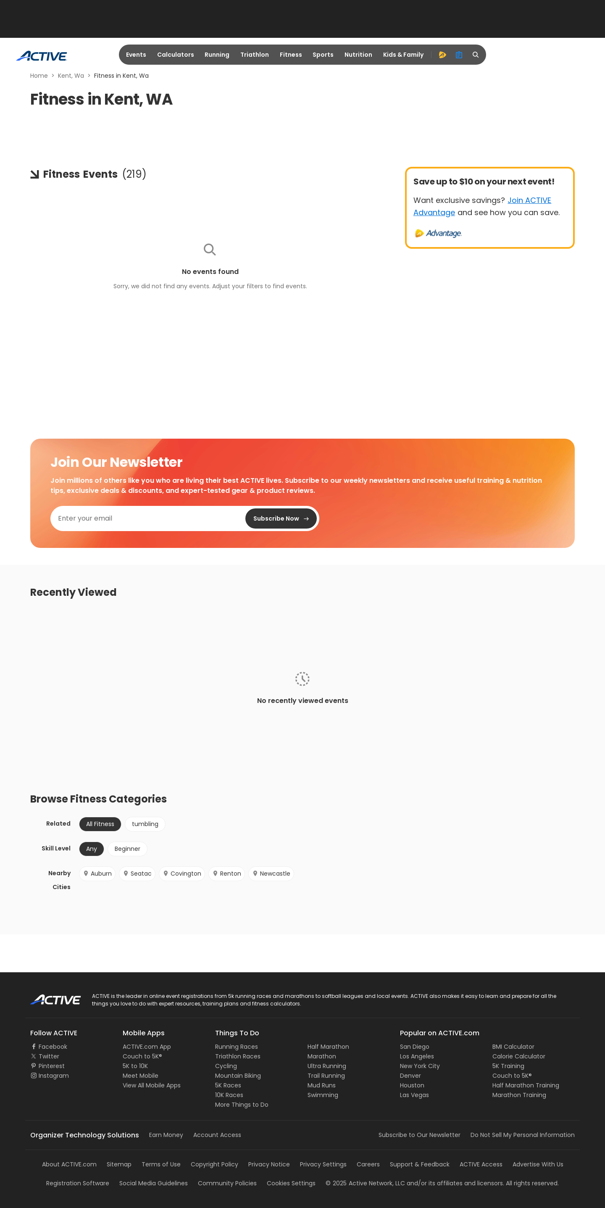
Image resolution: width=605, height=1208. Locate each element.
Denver (410, 1075)
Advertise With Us (538, 1164)
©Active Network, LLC (365, 1183)
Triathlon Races (237, 1056)
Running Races (236, 1046)
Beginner (127, 849)
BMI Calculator (513, 1046)
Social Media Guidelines (153, 1183)
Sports (323, 54)
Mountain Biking (238, 1075)
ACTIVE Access (481, 1164)
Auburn (97, 873)
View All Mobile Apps (152, 1085)
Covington (182, 873)
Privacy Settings (323, 1164)
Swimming (323, 1095)
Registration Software (77, 1183)
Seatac (137, 873)
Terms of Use (161, 1164)
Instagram (54, 1075)
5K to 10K (135, 1066)
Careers (368, 1164)
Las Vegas (414, 1095)
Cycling (226, 1066)
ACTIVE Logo (48, 996)
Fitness (291, 54)
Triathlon (254, 54)
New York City (420, 1066)
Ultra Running (327, 1066)
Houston (412, 1085)
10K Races (229, 1095)
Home (39, 75)
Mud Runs (322, 1085)
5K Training (508, 1066)
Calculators (175, 54)
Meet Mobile (140, 1075)
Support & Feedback (420, 1164)
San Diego (414, 1046)
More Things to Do (241, 1104)
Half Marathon (328, 1046)
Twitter (49, 1056)
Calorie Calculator (518, 1056)
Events (136, 54)
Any (91, 849)
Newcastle (271, 873)
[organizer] (459, 54)
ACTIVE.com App (147, 1046)
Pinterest (52, 1066)
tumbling (145, 824)
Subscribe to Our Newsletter (419, 1135)
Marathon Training (519, 1095)
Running (217, 54)
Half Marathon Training (525, 1085)
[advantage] (442, 54)
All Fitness (100, 824)
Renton (226, 873)
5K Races (228, 1085)
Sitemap (119, 1164)
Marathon (322, 1056)
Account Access (217, 1135)
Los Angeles (417, 1056)
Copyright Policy (214, 1164)
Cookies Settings (291, 1183)
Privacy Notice (269, 1164)
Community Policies (227, 1183)
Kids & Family (403, 54)
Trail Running (326, 1075)
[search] (476, 54)
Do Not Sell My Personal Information (523, 1135)
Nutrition (358, 54)
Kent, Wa (71, 75)
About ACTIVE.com (69, 1164)
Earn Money (166, 1135)
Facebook (53, 1046)
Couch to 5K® (142, 1056)
